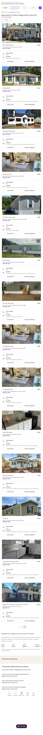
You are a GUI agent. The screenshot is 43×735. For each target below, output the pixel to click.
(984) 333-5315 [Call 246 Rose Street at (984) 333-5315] (6, 435)
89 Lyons (5, 518)
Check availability (29, 61)
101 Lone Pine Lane (8, 303)
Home (3, 12)
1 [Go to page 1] (18, 627)
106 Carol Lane (7, 174)
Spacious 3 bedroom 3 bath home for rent (15, 604)
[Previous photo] (3, 33)
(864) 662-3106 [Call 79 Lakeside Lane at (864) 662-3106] (6, 349)
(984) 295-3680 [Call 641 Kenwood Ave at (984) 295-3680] (6, 478)
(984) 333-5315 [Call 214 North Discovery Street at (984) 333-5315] (6, 564)
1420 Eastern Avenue (9, 131)
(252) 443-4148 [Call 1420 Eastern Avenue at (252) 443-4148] (6, 134)
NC (6, 12)
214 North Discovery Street (11, 561)
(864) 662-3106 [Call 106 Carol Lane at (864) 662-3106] (6, 177)
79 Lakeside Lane (8, 346)
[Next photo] (40, 33)
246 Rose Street (7, 432)
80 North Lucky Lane (9, 217)
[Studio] (5, 7)
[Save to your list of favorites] (38, 26)
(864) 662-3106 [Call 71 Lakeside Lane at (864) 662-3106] (6, 392)
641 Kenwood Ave (8, 475)
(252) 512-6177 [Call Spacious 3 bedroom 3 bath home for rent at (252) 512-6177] (6, 607)
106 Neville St (6, 88)
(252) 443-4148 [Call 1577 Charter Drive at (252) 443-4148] (6, 48)
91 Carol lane (6, 260)
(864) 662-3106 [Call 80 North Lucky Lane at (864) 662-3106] (6, 220)
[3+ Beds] (33, 7)
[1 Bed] (15, 7)
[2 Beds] (24, 7)
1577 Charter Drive (8, 45)
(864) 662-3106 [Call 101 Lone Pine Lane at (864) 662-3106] (6, 306)
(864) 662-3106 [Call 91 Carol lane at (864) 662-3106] (6, 263)
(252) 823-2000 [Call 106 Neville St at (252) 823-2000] (6, 91)
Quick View (10, 61)
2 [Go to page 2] (21, 627)
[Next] (40, 7)
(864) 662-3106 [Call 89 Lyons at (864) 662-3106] (6, 521)
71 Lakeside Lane (8, 389)
